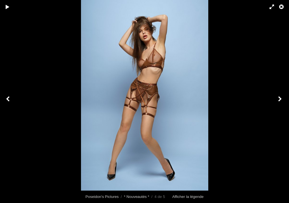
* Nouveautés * (136, 197)
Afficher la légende (187, 197)
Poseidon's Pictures (102, 197)
